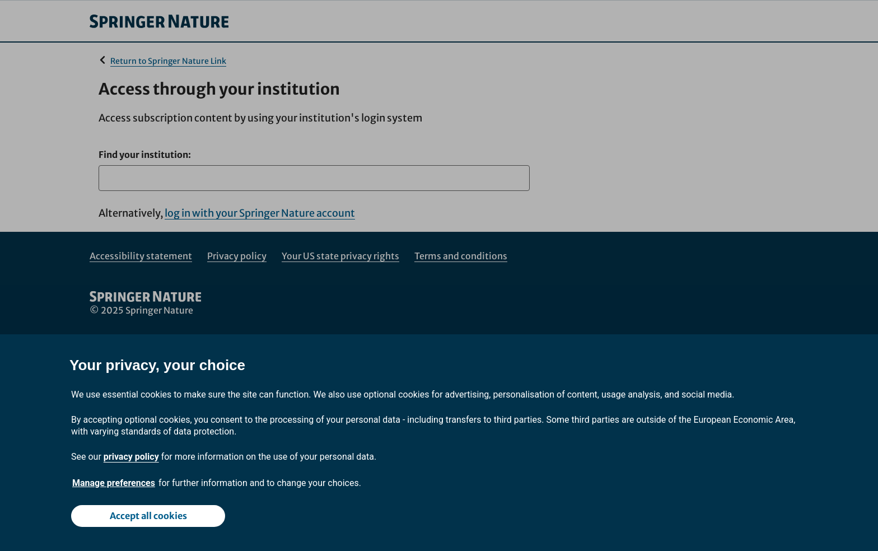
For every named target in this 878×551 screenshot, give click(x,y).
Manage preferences (113, 483)
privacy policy (131, 456)
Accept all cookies (148, 515)
